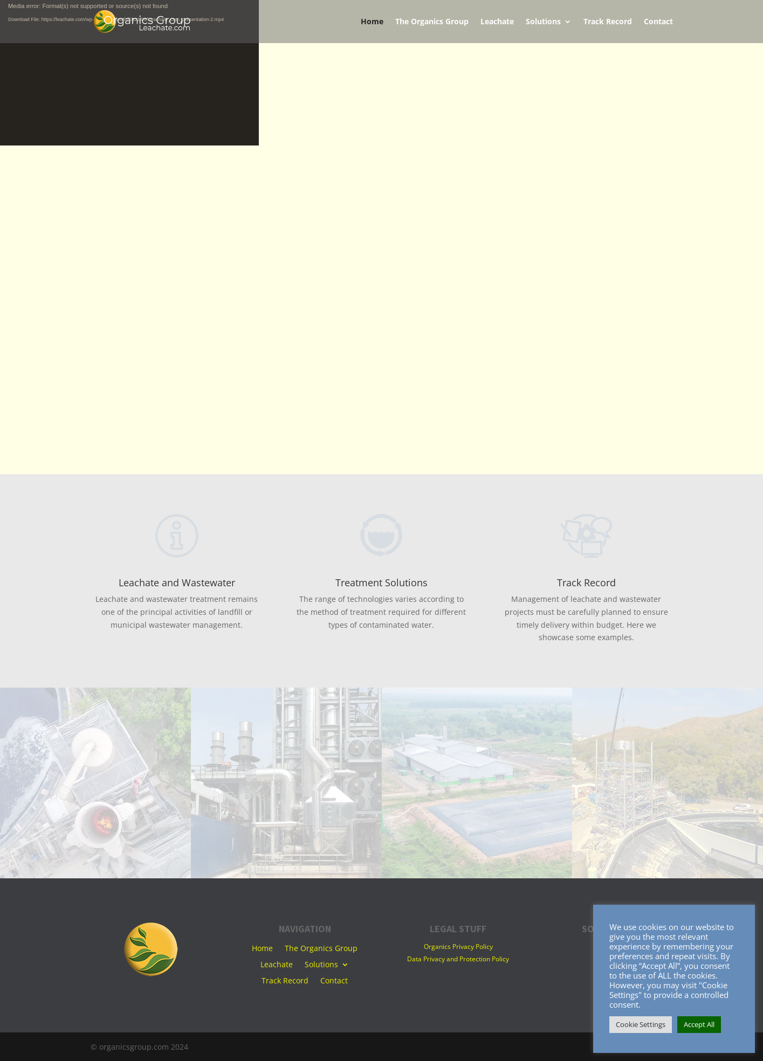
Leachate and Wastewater (177, 582)
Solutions (543, 22)
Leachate (497, 22)
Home (372, 22)
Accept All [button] (699, 1024)
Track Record (607, 22)
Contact (658, 22)
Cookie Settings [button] (640, 1024)
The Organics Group (432, 22)
